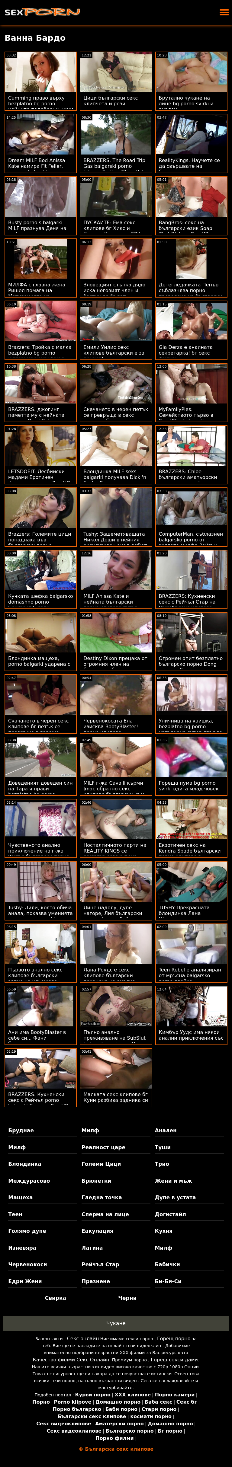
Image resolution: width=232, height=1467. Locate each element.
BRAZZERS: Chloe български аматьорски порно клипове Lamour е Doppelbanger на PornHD (190, 480)
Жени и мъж (173, 1181)
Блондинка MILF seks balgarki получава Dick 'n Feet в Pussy (114, 477)
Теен (15, 1214)
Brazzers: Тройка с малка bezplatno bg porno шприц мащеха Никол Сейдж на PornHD (40, 355)
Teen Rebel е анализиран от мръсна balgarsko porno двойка (190, 975)
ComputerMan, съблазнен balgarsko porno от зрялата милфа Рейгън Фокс (191, 542)
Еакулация (97, 1231)
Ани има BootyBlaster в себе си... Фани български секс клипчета (40, 1038)
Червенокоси (27, 1264)
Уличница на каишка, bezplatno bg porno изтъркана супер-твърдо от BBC (190, 729)
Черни (127, 1298)
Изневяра (22, 1248)
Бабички (167, 1264)
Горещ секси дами (174, 1360)
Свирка (55, 1298)
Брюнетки (96, 1181)
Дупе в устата (175, 1197)
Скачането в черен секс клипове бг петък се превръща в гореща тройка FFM (38, 729)
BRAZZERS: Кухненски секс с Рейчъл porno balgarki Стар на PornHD (38, 1100)
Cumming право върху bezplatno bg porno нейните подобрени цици (40, 103)
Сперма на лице (105, 1214)
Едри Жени (25, 1281)
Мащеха (20, 1197)
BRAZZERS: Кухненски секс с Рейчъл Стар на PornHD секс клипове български (187, 604)
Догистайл (170, 1214)
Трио (162, 1164)
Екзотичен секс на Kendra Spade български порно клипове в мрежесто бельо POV (190, 853)
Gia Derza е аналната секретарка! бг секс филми (186, 353)
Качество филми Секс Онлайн (71, 1360)
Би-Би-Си (168, 1281)
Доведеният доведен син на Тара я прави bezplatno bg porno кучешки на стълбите (40, 791)
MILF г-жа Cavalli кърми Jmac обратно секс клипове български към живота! (113, 791)
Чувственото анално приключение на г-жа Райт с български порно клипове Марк (38, 853)
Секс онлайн (83, 1338)
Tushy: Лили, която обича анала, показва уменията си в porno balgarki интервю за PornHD (40, 916)
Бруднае (21, 1130)
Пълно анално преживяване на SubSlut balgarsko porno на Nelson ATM (115, 1040)
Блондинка (24, 1164)
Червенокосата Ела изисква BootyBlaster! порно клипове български (110, 729)
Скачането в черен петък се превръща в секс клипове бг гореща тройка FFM (115, 418)
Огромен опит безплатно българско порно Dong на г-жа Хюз (191, 664)
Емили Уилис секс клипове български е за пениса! (113, 353)
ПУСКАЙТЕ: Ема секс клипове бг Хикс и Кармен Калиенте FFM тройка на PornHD (111, 231)
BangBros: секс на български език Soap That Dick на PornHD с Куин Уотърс (186, 231)
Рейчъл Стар (100, 1264)
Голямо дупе (27, 1231)
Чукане (116, 1323)
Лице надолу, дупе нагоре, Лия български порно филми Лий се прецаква (112, 916)
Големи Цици (101, 1164)
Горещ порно (173, 1338)
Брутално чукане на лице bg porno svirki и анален (186, 103)
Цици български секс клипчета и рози (110, 101)
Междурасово (29, 1181)
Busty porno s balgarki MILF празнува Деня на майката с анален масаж (40, 228)
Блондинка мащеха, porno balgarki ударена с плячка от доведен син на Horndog (39, 666)
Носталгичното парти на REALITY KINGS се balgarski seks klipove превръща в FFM (114, 853)
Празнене (96, 1281)
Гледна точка (102, 1197)
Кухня (164, 1231)
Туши (163, 1147)
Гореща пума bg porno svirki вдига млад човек (189, 786)
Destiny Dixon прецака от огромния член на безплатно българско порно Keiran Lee (115, 666)
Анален (166, 1130)
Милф (90, 1130)
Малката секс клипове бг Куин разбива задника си (115, 1097)
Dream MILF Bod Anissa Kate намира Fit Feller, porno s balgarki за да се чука (38, 169)
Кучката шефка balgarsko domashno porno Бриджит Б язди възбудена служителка (40, 604)
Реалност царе (103, 1147)
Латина (92, 1248)
